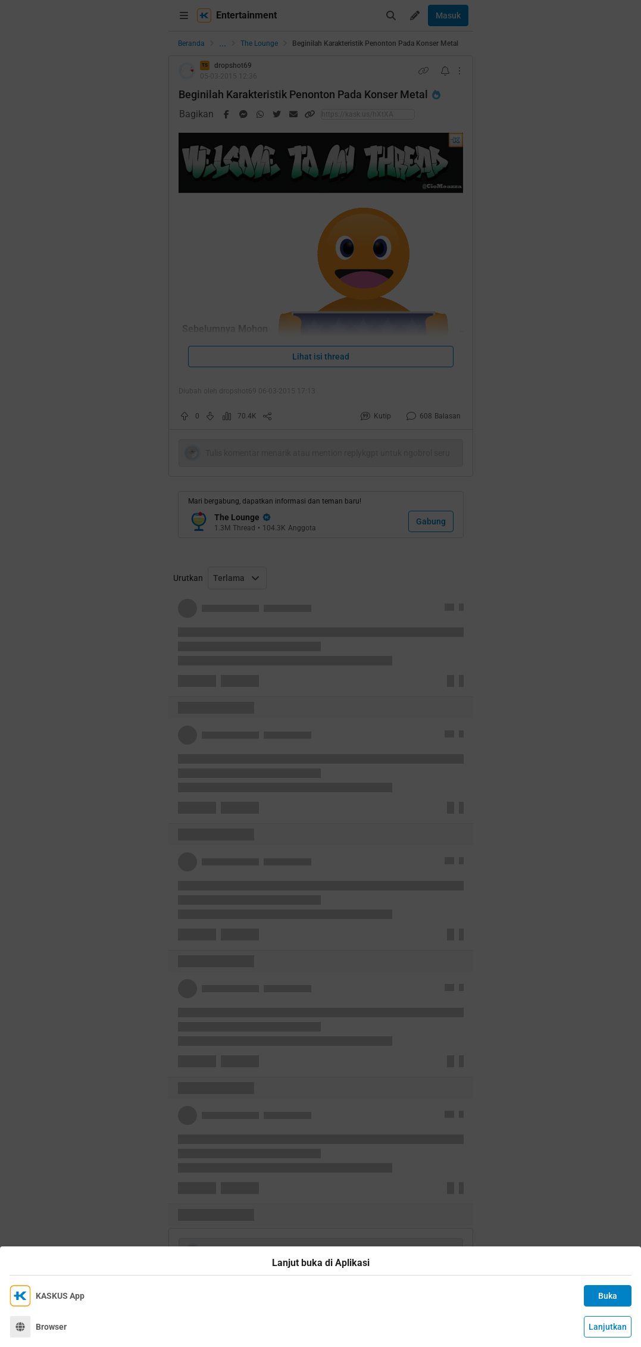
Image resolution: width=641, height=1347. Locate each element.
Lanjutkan (608, 1327)
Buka (607, 1296)
